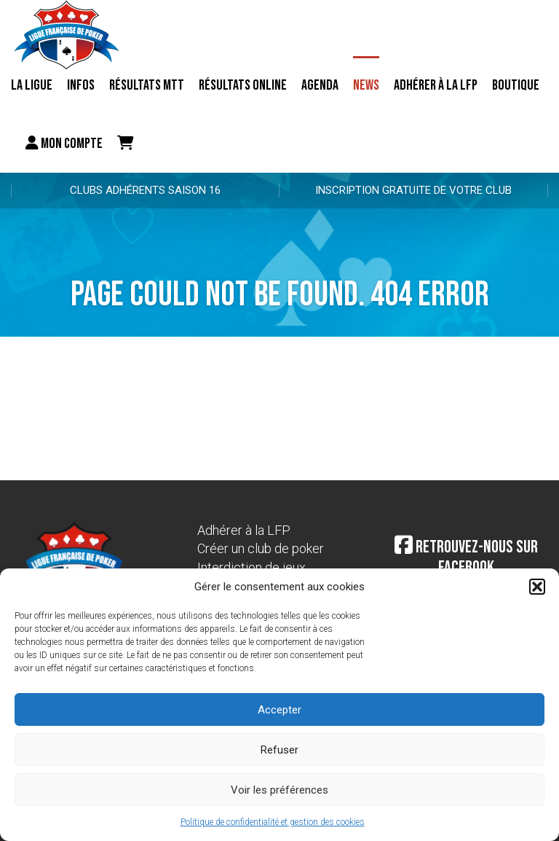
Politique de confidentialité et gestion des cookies (273, 822)
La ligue (31, 85)
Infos (81, 85)
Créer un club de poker (260, 548)
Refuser (279, 749)
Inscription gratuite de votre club (413, 190)
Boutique (515, 85)
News (366, 85)
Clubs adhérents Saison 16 (145, 190)
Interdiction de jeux (251, 567)
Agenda (319, 85)
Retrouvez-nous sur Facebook (466, 557)
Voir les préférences (279, 790)
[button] (537, 586)
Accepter (279, 709)
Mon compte (64, 143)
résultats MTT (146, 85)
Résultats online (243, 85)
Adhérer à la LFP (435, 85)
